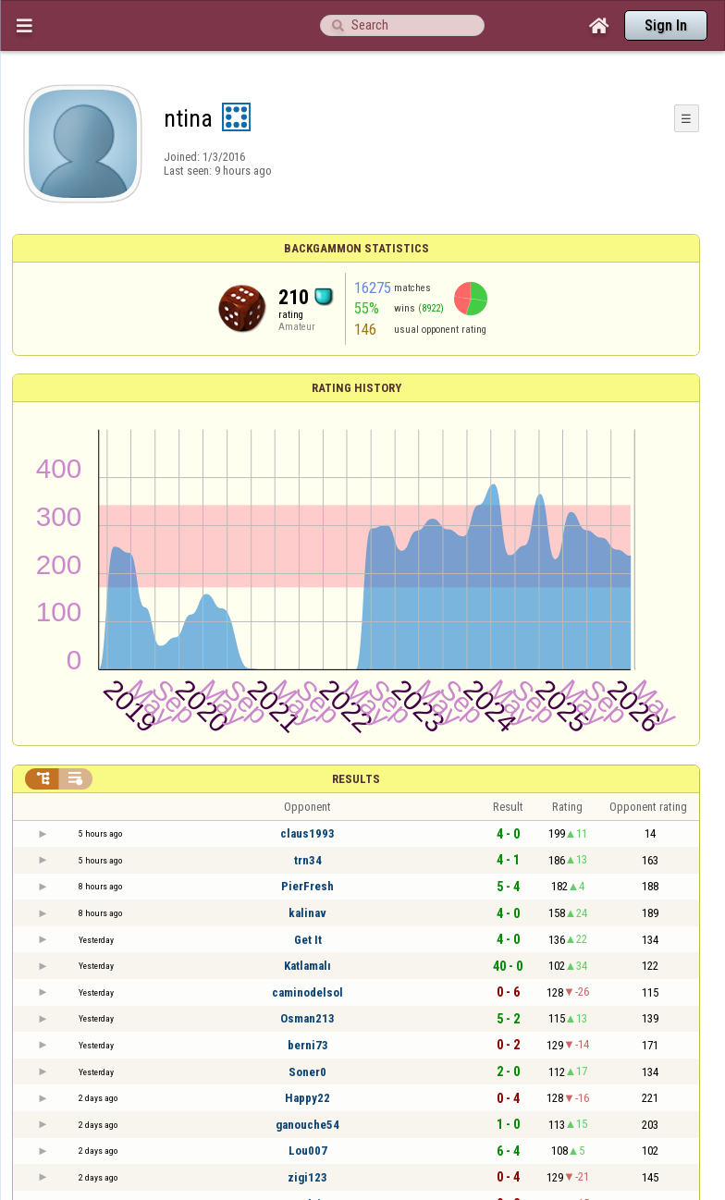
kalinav (307, 913)
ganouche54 (307, 1125)
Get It (308, 940)
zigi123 (307, 1177)
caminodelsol (307, 992)
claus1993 (307, 833)
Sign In (666, 25)
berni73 (308, 1045)
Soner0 (307, 1072)
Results (356, 779)
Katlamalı (307, 966)
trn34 (308, 860)
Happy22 (307, 1098)
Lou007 (308, 1150)
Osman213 (307, 1018)
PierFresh (307, 886)
